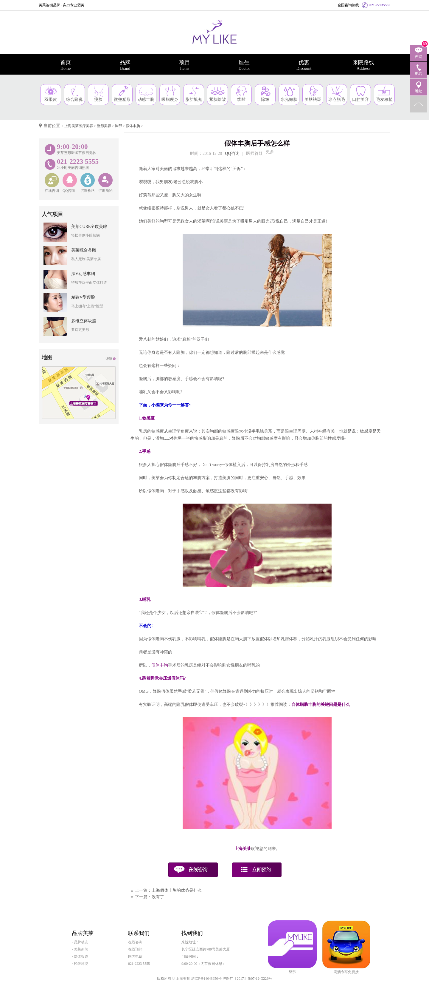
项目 (184, 65)
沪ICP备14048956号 (206, 978)
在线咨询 (135, 942)
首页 (65, 65)
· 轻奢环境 (80, 964)
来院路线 (363, 65)
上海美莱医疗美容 (78, 126)
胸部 (118, 126)
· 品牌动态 (80, 942)
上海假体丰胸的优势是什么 (177, 890)
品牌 (125, 65)
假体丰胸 (133, 126)
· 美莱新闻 (80, 949)
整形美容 (104, 126)
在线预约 (135, 949)
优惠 (304, 65)
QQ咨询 (232, 153)
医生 (244, 65)
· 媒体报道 (80, 956)
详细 (109, 359)
